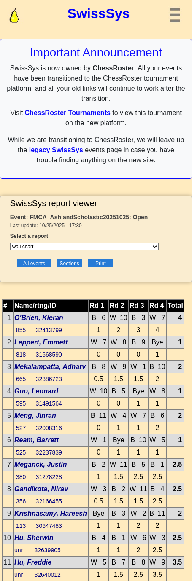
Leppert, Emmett (41, 342)
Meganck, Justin (40, 464)
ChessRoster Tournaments (68, 112)
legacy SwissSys (56, 149)
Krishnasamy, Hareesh (50, 513)
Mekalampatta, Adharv (50, 366)
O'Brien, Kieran (38, 317)
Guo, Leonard (36, 391)
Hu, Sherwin (33, 537)
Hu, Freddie (32, 562)
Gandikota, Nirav (41, 488)
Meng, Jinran (35, 415)
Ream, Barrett (36, 440)
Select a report (29, 236)
